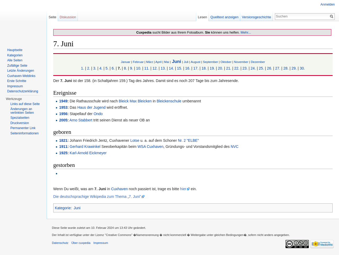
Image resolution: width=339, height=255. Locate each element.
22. (236, 68)
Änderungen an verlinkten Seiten (22, 111)
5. (107, 68)
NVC (235, 146)
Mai (166, 61)
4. (100, 68)
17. (195, 68)
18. (204, 68)
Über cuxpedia (80, 242)
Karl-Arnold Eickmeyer (88, 153)
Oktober (226, 61)
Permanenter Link (22, 128)
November (241, 61)
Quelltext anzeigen (225, 17)
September (210, 61)
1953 (63, 107)
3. (94, 68)
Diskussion (68, 17)
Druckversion (19, 123)
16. (187, 68)
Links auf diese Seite (25, 104)
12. (155, 68)
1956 (63, 114)
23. (244, 68)
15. (179, 68)
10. (138, 68)
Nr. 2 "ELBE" (188, 140)
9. (131, 68)
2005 (63, 120)
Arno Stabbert (80, 120)
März (149, 61)
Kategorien (15, 55)
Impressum (15, 86)
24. (253, 68)
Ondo (97, 114)
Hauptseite (14, 50)
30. (302, 68)
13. (163, 68)
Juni (176, 61)
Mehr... (245, 32)
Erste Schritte (16, 81)
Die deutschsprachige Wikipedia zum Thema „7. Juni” (97, 196)
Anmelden (327, 4)
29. (294, 68)
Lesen (202, 17)
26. (269, 68)
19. (212, 68)
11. (146, 68)
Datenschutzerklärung (22, 91)
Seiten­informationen (24, 133)
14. (171, 68)
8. (125, 68)
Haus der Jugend (91, 107)
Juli (186, 61)
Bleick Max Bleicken (135, 101)
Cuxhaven (119, 189)
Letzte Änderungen (20, 70)
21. (228, 68)
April (158, 61)
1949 (63, 101)
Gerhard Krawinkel (85, 146)
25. (261, 68)
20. (220, 68)
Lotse (134, 140)
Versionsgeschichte (256, 17)
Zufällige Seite (17, 65)
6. (113, 68)
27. (277, 68)
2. (88, 68)
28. (285, 68)
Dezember (258, 61)
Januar (125, 61)
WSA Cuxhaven (150, 146)
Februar (138, 61)
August (195, 61)
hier (183, 189)
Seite (52, 17)
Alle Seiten (14, 60)
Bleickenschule (169, 101)
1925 (63, 153)
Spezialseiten (19, 118)
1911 (63, 146)
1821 (63, 140)
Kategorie (63, 208)
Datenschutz (60, 242)
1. (82, 68)
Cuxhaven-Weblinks (21, 76)
